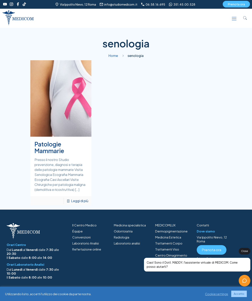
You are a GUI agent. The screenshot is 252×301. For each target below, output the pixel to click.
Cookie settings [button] (216, 294)
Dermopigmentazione (171, 231)
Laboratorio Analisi (85, 243)
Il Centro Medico (84, 225)
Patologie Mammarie (49, 147)
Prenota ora (236, 4)
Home (113, 55)
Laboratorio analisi (127, 243)
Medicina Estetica (168, 237)
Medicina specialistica (130, 225)
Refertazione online (86, 249)
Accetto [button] (239, 293)
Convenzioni (81, 237)
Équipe (77, 231)
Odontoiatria (123, 231)
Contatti (203, 225)
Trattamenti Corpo (168, 243)
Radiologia (121, 237)
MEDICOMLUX (165, 225)
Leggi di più (79, 201)
